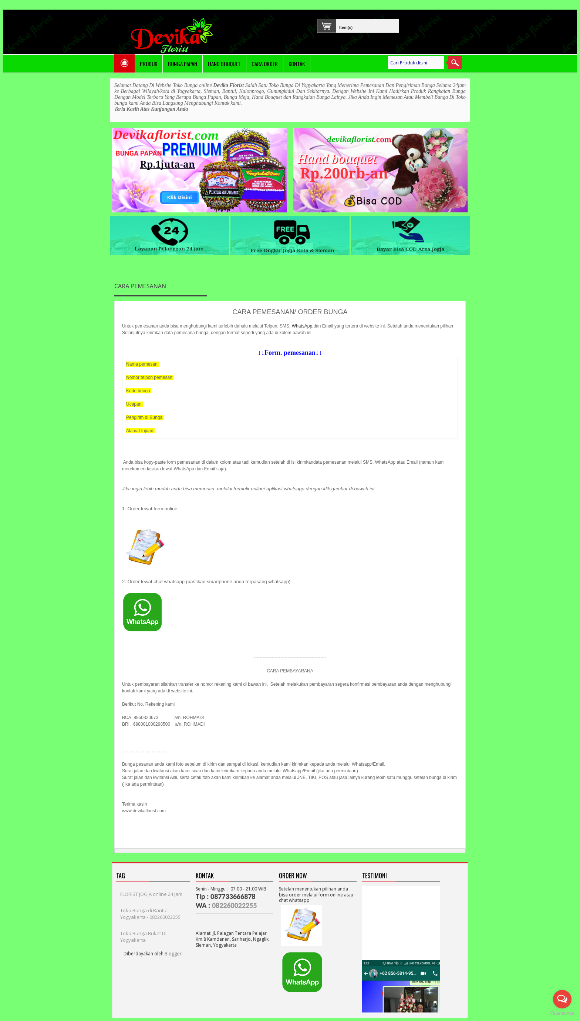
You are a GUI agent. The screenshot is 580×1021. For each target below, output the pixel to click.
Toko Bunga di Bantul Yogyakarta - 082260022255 (150, 913)
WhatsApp (302, 326)
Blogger (173, 953)
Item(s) (340, 26)
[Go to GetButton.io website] (562, 1013)
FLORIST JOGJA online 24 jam (151, 894)
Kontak (297, 64)
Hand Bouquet (224, 64)
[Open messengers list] (562, 999)
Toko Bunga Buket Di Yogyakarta (143, 936)
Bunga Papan (182, 64)
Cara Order (265, 64)
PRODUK (148, 64)
